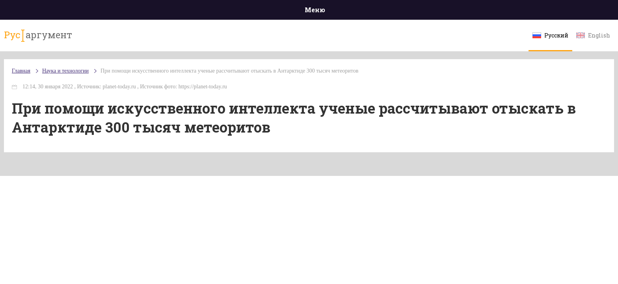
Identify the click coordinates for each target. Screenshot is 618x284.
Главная (92, 11)
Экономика (285, 11)
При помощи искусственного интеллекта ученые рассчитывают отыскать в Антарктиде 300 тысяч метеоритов (213, 87)
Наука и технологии (375, 16)
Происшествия (142, 11)
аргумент (107, 39)
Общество (239, 11)
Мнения (526, 11)
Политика (194, 11)
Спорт (326, 11)
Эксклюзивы (479, 11)
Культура (430, 11)
